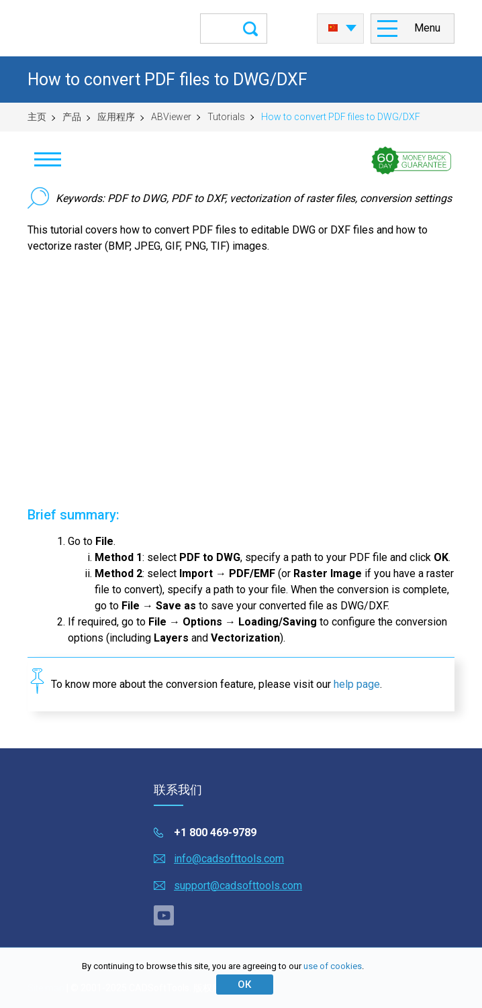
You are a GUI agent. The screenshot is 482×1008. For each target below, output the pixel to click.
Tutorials (226, 116)
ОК (244, 984)
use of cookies (332, 966)
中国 (333, 28)
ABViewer (171, 116)
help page (357, 684)
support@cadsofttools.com (238, 885)
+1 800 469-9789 (215, 832)
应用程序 (116, 116)
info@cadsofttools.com (229, 858)
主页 (37, 116)
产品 (71, 116)
